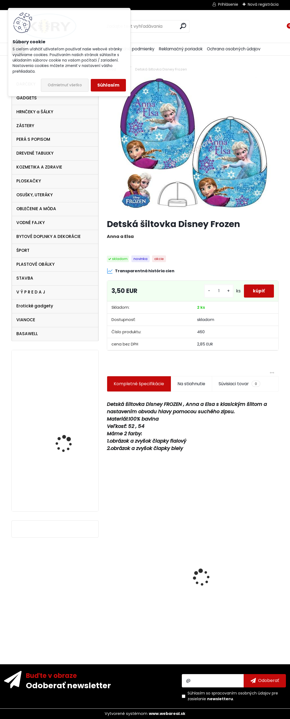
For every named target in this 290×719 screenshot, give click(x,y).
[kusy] (215, 291)
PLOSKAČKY (28, 181)
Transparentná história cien (140, 271)
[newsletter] (265, 680)
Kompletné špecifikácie (139, 384)
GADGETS (26, 98)
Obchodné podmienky (132, 49)
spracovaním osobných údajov (241, 693)
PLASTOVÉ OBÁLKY (35, 264)
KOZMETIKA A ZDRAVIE (39, 167)
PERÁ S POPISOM (33, 139)
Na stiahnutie (191, 384)
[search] (183, 26)
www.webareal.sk (167, 713)
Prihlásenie (228, 4)
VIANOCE (25, 320)
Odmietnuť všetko (65, 85)
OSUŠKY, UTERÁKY (34, 195)
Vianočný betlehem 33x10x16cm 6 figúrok (146, 592)
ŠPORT (22, 250)
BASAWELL (27, 333)
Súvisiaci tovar (239, 384)
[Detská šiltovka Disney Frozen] (192, 146)
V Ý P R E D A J (30, 292)
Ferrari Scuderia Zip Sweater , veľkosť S (65, 490)
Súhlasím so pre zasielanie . (233, 696)
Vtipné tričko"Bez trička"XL (62, 435)
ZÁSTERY (25, 125)
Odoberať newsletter (68, 685)
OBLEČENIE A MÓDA (36, 209)
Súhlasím (108, 85)
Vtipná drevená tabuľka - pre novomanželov (70, 378)
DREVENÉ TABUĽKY (34, 153)
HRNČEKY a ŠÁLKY (34, 112)
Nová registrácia (263, 4)
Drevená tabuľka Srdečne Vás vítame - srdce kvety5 (230, 612)
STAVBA (24, 278)
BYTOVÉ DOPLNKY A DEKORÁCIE (48, 236)
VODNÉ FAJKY (30, 222)
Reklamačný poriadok (181, 49)
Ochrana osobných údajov (234, 49)
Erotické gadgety (34, 306)
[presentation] (109, 567)
